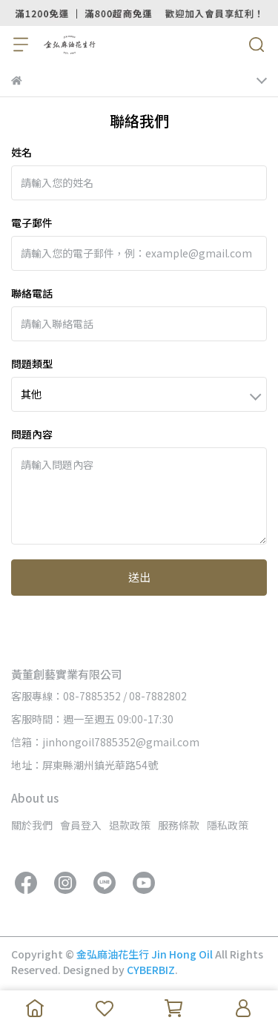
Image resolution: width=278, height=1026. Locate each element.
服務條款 (178, 825)
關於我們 (32, 825)
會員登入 (81, 825)
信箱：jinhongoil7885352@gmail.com (105, 741)
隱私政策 (227, 825)
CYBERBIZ (151, 969)
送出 (139, 577)
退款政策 (129, 825)
